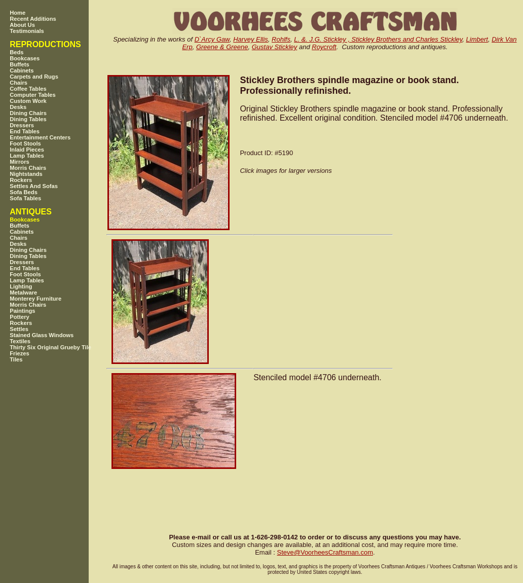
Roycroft (324, 47)
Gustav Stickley (274, 47)
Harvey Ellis (250, 39)
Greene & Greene (222, 47)
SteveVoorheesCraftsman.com (325, 552)
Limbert (477, 39)
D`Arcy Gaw (212, 39)
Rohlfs (281, 39)
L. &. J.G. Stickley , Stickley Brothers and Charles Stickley (378, 39)
